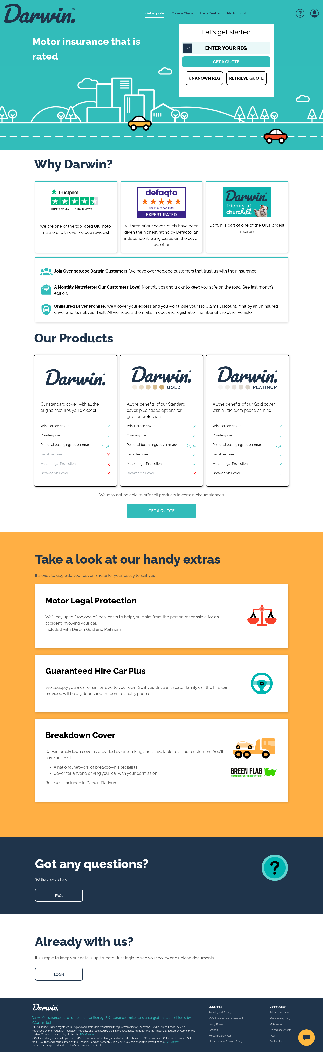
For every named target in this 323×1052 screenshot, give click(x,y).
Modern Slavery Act (220, 1035)
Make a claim (277, 1024)
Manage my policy (280, 1018)
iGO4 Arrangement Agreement (226, 1018)
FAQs (59, 896)
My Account (236, 13)
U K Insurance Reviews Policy (225, 1041)
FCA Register (87, 1034)
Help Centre (210, 13)
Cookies (213, 1030)
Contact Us (276, 1041)
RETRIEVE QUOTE (246, 78)
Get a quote (154, 13)
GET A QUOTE (161, 510)
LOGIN (59, 975)
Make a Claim (182, 13)
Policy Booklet (217, 1024)
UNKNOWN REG (204, 78)
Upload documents (280, 1030)
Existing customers (280, 1012)
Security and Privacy (220, 1012)
